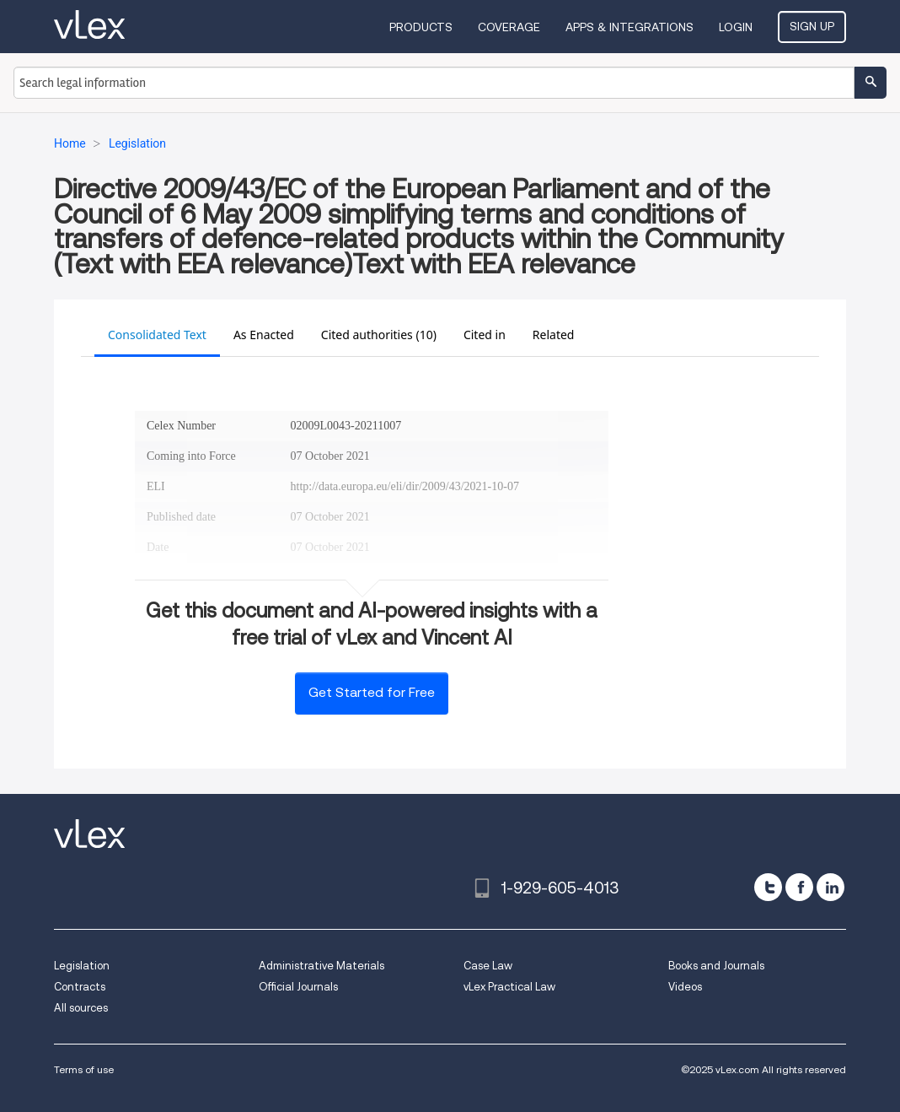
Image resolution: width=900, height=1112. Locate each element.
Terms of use (84, 1069)
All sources (81, 1007)
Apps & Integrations (629, 27)
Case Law (487, 965)
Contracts (79, 986)
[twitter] (768, 887)
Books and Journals (716, 965)
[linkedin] (830, 887)
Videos (685, 986)
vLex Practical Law (509, 986)
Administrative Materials (321, 965)
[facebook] (799, 887)
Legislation (82, 965)
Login (736, 27)
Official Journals (298, 986)
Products (421, 27)
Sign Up (812, 26)
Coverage (509, 27)
